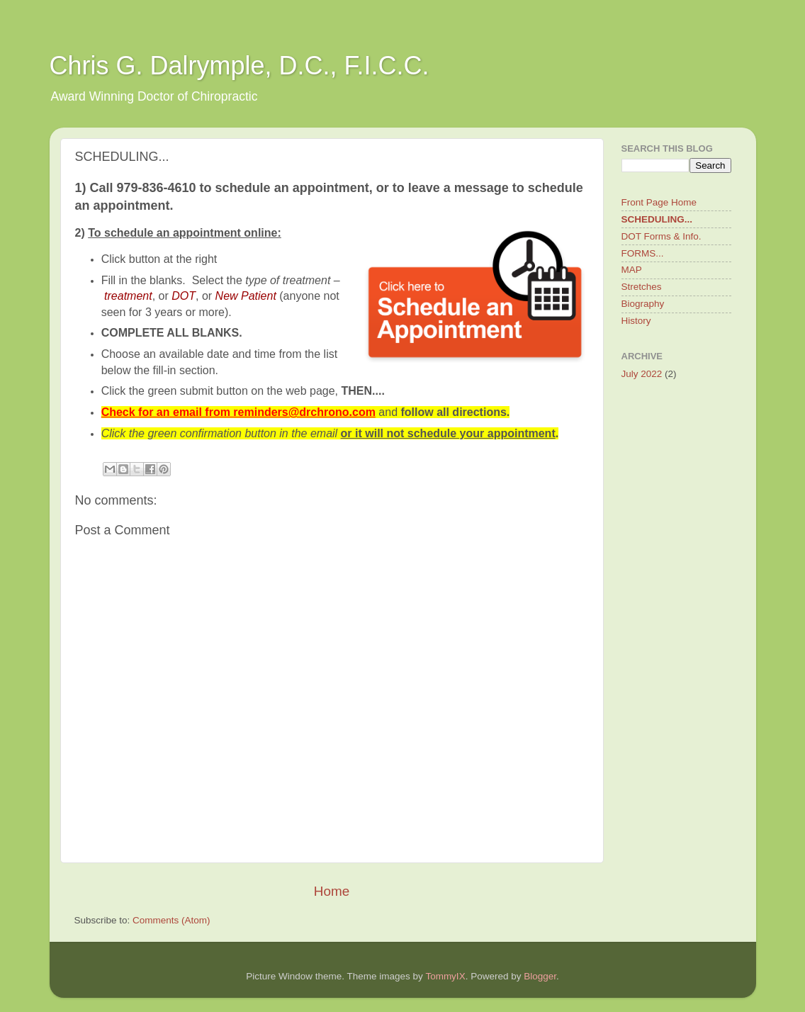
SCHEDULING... (657, 219)
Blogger (540, 976)
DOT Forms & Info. (661, 236)
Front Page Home (659, 202)
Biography (643, 303)
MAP (631, 269)
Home (331, 891)
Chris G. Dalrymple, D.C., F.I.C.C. (239, 65)
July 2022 (642, 374)
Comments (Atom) (171, 920)
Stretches (641, 286)
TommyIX (445, 976)
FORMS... (642, 253)
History (636, 320)
